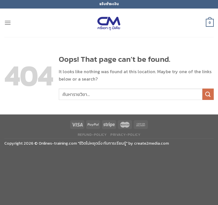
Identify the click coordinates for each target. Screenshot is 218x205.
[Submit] (208, 94)
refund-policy (92, 134)
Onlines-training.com (58, 143)
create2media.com (151, 143)
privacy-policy (125, 134)
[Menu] (7, 23)
